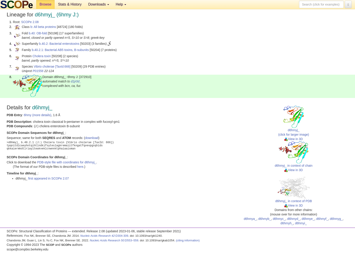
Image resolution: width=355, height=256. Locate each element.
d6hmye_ (308, 219)
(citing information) (188, 240)
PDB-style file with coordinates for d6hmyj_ (66, 162)
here (80, 166)
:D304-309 (104, 235)
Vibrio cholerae (44, 66)
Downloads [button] (98, 4)
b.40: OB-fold (38, 33)
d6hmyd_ (293, 219)
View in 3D (293, 139)
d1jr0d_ (76, 81)
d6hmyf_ (322, 219)
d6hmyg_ (336, 219)
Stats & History (70, 4)
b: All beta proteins (43, 27)
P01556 (38, 71)
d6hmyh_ (287, 223)
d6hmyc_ (279, 219)
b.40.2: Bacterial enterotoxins (59, 43)
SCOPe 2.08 (30, 22)
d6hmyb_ (264, 219)
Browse (45, 4)
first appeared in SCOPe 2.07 (48, 178)
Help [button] (121, 4)
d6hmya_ (250, 219)
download (91, 138)
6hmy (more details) (37, 115)
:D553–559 (114, 240)
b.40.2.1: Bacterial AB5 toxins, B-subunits (60, 50)
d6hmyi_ (301, 223)
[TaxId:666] (63, 66)
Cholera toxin (41, 56)
